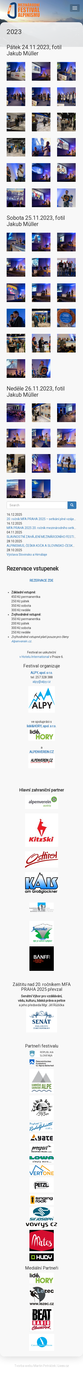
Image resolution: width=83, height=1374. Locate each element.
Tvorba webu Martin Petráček (35, 1366)
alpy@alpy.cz (42, 681)
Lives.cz (63, 1366)
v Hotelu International (34, 657)
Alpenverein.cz (21, 641)
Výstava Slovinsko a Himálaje (27, 554)
